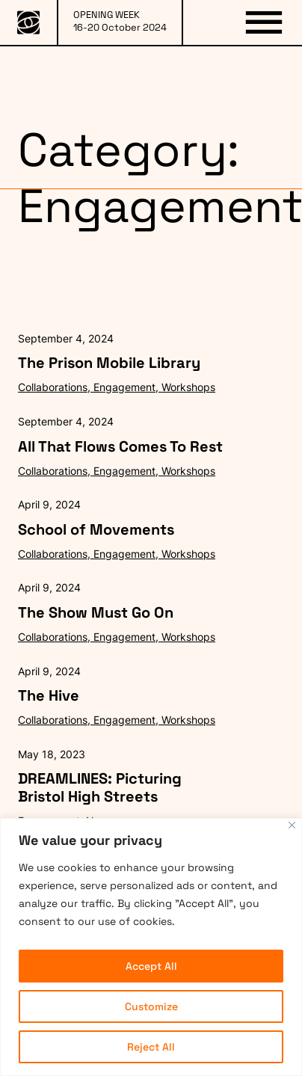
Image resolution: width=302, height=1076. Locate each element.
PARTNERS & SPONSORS (201, 77)
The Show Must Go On (95, 612)
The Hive (48, 695)
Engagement (124, 387)
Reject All (151, 1047)
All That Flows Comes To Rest (120, 446)
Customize (151, 1006)
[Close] (292, 825)
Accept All (151, 966)
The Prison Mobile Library (109, 362)
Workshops (188, 387)
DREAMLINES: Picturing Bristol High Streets (100, 787)
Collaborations (52, 387)
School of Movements (96, 529)
